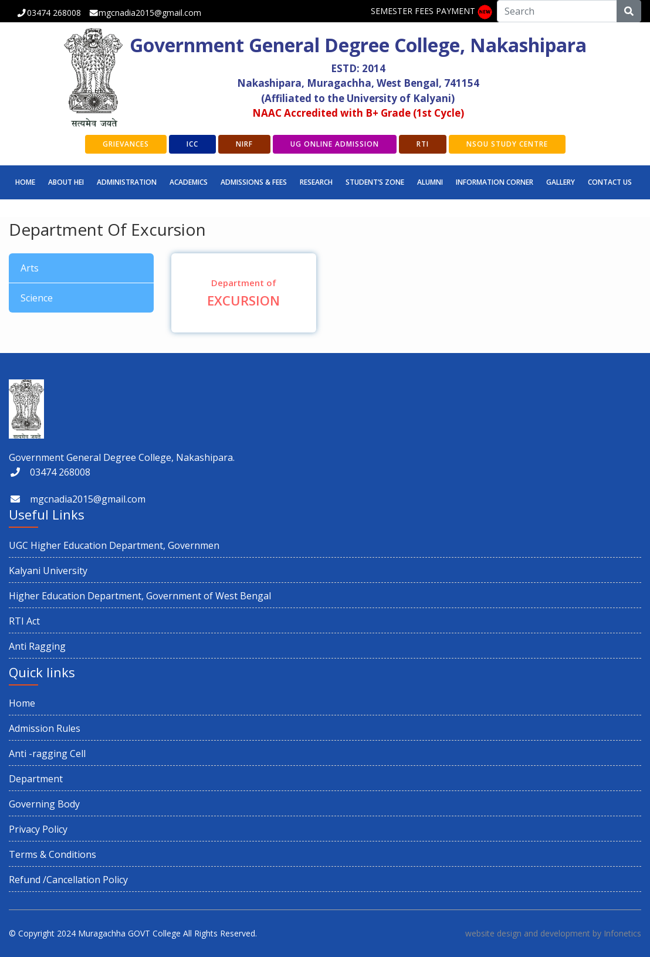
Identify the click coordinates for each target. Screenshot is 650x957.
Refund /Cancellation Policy (68, 879)
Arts (30, 268)
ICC (192, 144)
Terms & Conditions (52, 854)
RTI (423, 144)
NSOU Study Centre (507, 144)
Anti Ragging (37, 646)
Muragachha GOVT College (129, 933)
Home (25, 182)
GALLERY (560, 182)
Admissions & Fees (254, 182)
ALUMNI (430, 182)
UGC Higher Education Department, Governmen (114, 545)
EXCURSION (243, 293)
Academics (189, 182)
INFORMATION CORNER (494, 182)
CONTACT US (610, 182)
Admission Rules (44, 728)
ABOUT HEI (66, 182)
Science (37, 297)
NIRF (244, 144)
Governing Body (44, 804)
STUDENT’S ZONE (375, 182)
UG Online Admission (334, 144)
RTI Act (24, 621)
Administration (127, 182)
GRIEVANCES (126, 144)
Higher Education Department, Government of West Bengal (140, 595)
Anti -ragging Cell (47, 753)
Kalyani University (48, 570)
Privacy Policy (38, 829)
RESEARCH (316, 182)
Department (36, 778)
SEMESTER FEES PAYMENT (423, 10)
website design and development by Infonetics (553, 933)
